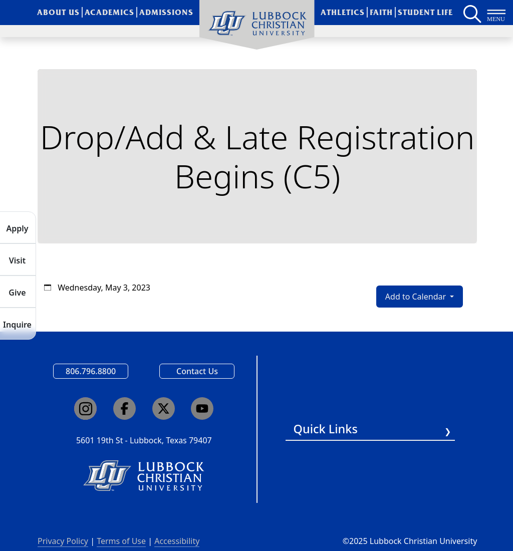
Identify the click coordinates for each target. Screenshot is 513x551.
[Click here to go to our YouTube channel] (202, 408)
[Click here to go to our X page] (163, 408)
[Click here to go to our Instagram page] (85, 408)
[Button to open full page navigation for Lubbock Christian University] (496, 12)
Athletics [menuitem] (343, 12)
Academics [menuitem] (109, 12)
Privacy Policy (63, 540)
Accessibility (176, 540)
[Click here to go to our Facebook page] (124, 408)
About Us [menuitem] (58, 12)
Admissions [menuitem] (166, 12)
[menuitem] (257, 25)
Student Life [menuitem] (425, 12)
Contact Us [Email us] (197, 371)
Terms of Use (121, 540)
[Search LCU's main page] (471, 12)
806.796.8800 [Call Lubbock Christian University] (91, 371)
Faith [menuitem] (381, 12)
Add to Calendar (416, 296)
